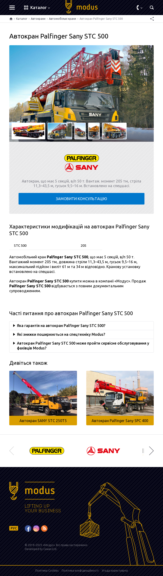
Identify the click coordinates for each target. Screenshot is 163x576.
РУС (14, 528)
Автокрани (38, 18)
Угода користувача (115, 570)
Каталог (21, 18)
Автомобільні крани (62, 18)
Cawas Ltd (49, 548)
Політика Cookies (46, 570)
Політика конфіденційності (80, 570)
